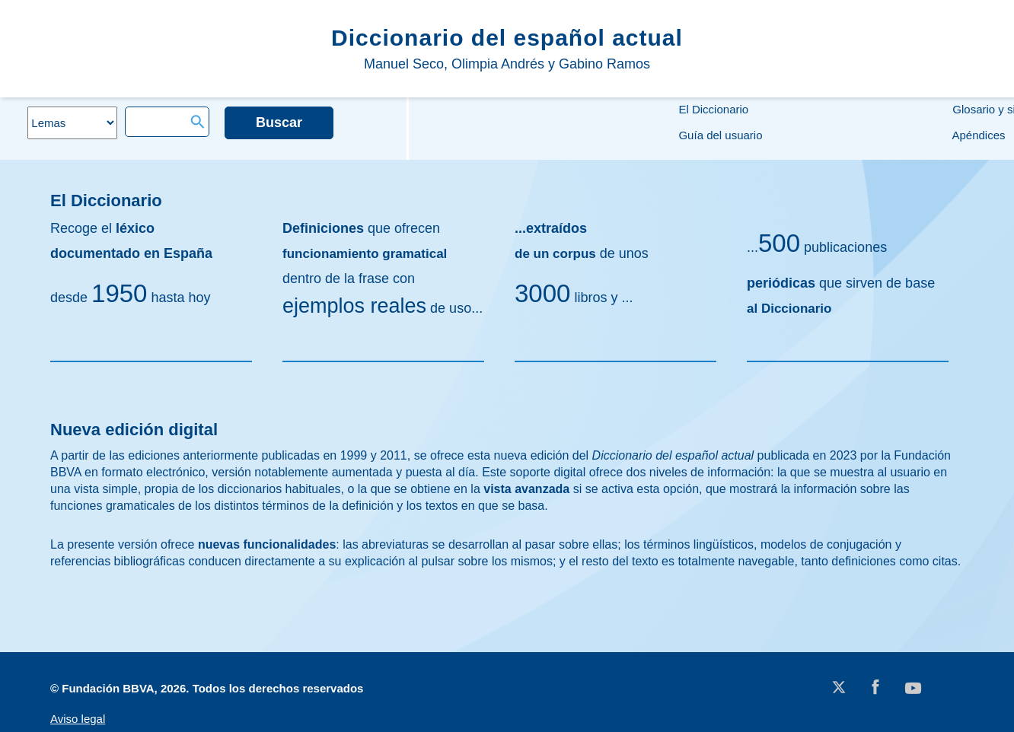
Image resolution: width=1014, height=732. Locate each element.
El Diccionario (711, 109)
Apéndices (977, 135)
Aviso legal (77, 718)
